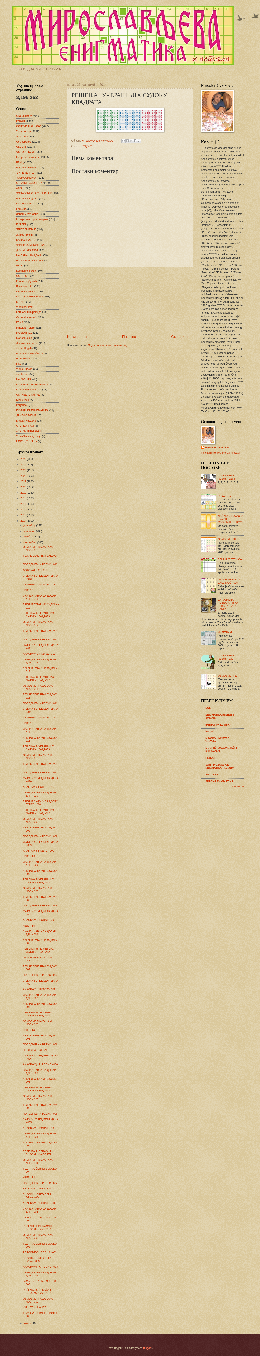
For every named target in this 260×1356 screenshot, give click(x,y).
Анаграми (22, 136)
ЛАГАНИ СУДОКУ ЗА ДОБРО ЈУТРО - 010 (40, 803)
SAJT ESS (211, 774)
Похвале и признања (29, 389)
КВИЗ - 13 (29, 1177)
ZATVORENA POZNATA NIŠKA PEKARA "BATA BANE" (228, 604)
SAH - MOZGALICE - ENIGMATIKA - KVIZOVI (219, 766)
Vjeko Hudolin (24, 368)
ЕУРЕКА (21, 224)
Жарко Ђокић (24, 234)
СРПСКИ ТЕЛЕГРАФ (28, 126)
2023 (23, 470)
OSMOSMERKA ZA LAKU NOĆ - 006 (38, 1023)
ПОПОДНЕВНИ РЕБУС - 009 (40, 836)
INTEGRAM (225, 495)
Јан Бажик (22, 374)
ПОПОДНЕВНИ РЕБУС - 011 (40, 703)
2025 (23, 459)
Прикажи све (238, 786)
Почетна (129, 337)
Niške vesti (22, 399)
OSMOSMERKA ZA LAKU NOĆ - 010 (38, 757)
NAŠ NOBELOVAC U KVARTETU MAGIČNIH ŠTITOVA (230, 519)
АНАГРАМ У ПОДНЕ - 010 (38, 786)
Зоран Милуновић (27, 213)
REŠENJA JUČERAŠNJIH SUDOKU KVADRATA (38, 1153)
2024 (23, 464)
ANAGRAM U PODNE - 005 (39, 1128)
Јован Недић (24, 348)
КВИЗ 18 (28, 590)
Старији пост (182, 337)
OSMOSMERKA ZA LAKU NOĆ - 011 (38, 687)
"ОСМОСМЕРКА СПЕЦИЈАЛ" (34, 193)
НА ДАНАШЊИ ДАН (28, 255)
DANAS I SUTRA (26, 239)
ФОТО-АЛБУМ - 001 (35, 570)
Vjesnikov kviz (24, 306)
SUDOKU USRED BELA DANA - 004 (37, 1196)
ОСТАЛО (21, 275)
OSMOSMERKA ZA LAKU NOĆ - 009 (38, 820)
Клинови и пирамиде (28, 312)
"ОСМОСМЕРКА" (26, 177)
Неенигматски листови (30, 260)
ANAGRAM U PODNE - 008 (39, 919)
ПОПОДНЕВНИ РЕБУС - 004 (40, 1183)
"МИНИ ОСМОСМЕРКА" (31, 245)
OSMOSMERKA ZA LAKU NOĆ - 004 (38, 1161)
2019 (23, 492)
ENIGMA (21, 208)
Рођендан (22, 405)
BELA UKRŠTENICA (230, 559)
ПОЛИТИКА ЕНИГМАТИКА (32, 410)
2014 (23, 520)
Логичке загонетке (27, 343)
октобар (28, 536)
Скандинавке (24, 115)
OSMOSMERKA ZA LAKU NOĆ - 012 (38, 623)
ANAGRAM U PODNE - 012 (39, 653)
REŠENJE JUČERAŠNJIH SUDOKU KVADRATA (38, 1228)
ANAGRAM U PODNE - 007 (39, 989)
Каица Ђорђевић (26, 281)
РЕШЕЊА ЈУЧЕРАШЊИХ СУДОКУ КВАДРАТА (38, 615)
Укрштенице (23, 131)
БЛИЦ (20, 162)
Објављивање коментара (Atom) (107, 345)
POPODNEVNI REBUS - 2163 (226, 477)
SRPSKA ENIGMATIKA (219, 781)
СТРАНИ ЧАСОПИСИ (29, 182)
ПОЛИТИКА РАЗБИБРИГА (32, 384)
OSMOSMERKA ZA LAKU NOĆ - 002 (38, 1300)
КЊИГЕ (20, 301)
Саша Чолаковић (26, 317)
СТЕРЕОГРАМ (25, 425)
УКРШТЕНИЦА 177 (34, 1307)
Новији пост (77, 337)
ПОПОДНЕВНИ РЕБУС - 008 (40, 905)
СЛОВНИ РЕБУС (26, 291)
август (27, 1323)
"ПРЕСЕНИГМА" (26, 229)
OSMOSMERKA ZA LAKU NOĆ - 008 (38, 890)
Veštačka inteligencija (28, 436)
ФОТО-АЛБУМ (25, 152)
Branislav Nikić (24, 286)
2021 (23, 481)
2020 (23, 487)
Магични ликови (26, 167)
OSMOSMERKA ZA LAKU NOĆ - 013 (38, 548)
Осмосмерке (23, 141)
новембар (29, 531)
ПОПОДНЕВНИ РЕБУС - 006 (40, 1044)
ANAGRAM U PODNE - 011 (39, 717)
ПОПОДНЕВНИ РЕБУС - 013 (40, 564)
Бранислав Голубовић (29, 353)
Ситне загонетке (26, 203)
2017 (23, 503)
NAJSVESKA (24, 379)
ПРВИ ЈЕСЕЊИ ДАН (35, 1049)
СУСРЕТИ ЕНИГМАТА (29, 296)
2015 (23, 515)
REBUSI (210, 757)
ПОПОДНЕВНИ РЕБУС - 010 (40, 772)
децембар (29, 525)
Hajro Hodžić (23, 358)
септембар (30, 542)
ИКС (19, 363)
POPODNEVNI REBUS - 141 (226, 657)
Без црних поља (26, 270)
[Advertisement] (130, 300)
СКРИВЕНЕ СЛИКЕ (28, 394)
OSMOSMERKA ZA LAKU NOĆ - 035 (229, 581)
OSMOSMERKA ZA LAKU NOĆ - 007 (38, 959)
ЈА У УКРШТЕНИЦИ (28, 430)
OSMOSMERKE (227, 539)
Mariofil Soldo (24, 338)
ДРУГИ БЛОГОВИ (27, 250)
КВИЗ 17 (28, 723)
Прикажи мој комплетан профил (220, 452)
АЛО (19, 188)
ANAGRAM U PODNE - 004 (39, 1203)
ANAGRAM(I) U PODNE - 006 (40, 1064)
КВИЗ (19, 322)
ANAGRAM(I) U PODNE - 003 (40, 1266)
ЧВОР (19, 265)
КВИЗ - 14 (29, 1030)
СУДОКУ (86, 146)
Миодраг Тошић (25, 327)
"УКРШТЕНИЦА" (26, 172)
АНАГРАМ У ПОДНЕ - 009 (38, 850)
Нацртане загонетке (28, 157)
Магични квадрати (27, 198)
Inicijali (209, 731)
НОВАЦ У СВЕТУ (26, 441)
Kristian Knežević (26, 420)
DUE (208, 707)
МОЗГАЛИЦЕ (24, 332)
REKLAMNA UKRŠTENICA (39, 1188)
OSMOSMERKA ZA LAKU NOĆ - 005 (38, 1098)
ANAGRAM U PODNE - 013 (39, 584)
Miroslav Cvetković (217, 447)
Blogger (147, 1348)
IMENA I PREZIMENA (218, 724)
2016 (23, 509)
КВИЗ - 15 (29, 925)
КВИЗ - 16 (29, 856)
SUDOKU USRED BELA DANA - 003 (37, 1260)
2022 (23, 475)
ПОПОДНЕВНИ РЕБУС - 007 (40, 974)
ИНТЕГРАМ (225, 632)
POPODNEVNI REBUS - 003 (40, 1252)
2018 (23, 498)
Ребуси (20, 120)
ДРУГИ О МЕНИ (26, 415)
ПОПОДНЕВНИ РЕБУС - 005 (40, 1113)
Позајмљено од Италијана (32, 219)
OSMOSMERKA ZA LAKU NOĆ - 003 (38, 1236)
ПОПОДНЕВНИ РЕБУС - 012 (40, 639)
